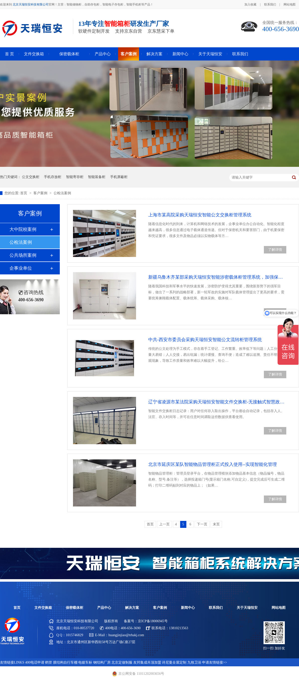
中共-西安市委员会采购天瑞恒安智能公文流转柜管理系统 (205, 339)
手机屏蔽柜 (119, 177)
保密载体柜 (69, 54)
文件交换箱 (34, 54)
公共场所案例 (22, 255)
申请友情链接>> (214, 662)
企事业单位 (20, 268)
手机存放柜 (52, 177)
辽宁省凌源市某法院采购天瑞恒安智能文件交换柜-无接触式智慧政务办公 (217, 401)
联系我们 (270, 4)
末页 (216, 524)
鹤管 (48, 662)
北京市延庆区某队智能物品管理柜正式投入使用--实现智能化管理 (212, 464)
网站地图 (290, 4)
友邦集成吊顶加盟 (147, 662)
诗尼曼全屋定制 (174, 662)
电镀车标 (85, 662)
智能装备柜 (96, 177)
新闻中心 (180, 54)
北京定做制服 (121, 662)
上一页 (164, 524)
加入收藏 (250, 4)
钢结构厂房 (102, 662)
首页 (24, 193)
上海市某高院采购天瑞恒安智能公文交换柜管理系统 (199, 214)
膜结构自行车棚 (65, 662)
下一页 (202, 524)
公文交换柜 (30, 177)
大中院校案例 (22, 229)
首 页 (9, 54)
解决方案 (154, 54)
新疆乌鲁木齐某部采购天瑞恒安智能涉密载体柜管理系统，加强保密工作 (217, 277)
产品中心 (103, 54)
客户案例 (129, 54)
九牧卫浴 (194, 662)
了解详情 (275, 249)
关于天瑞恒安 (210, 54)
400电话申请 (34, 662)
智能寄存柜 (74, 177)
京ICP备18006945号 (153, 621)
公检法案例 (62, 193)
